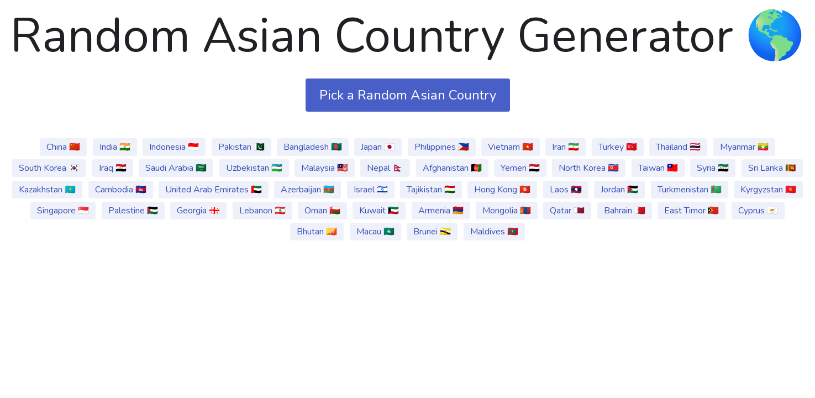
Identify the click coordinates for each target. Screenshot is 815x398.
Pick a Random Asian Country (407, 95)
